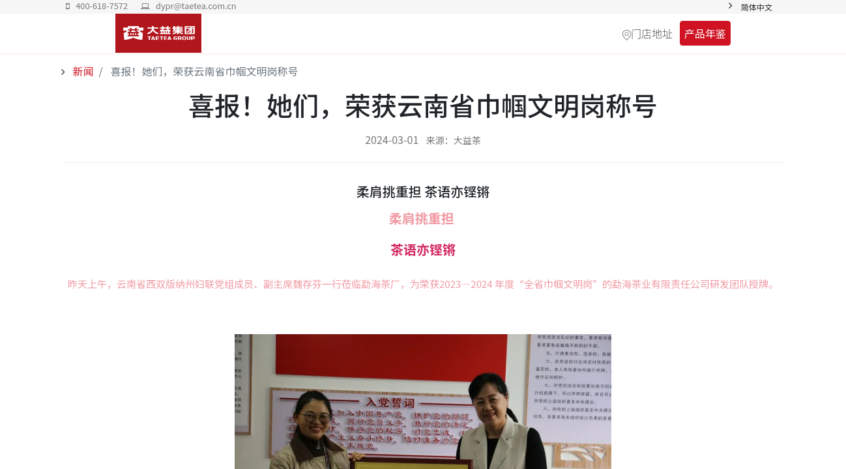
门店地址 (652, 33)
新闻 (82, 71)
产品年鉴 (705, 33)
